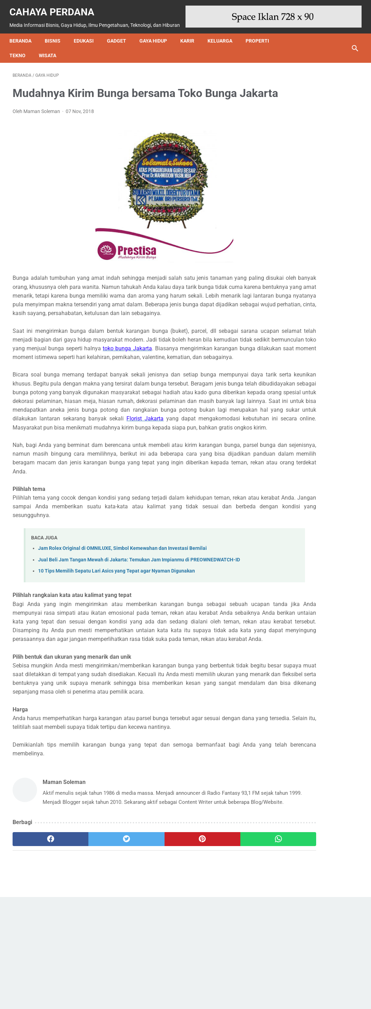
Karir (190, 33)
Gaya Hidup (156, 33)
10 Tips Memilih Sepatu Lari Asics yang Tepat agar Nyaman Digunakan (116, 636)
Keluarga (223, 33)
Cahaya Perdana (55, 7)
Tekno (21, 48)
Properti (260, 33)
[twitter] (99, 948)
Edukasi (87, 33)
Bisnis (56, 33)
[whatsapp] (214, 948)
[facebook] (41, 948)
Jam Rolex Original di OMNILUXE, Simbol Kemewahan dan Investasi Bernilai (122, 605)
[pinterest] (157, 948)
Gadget (119, 33)
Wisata (50, 48)
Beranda (24, 33)
